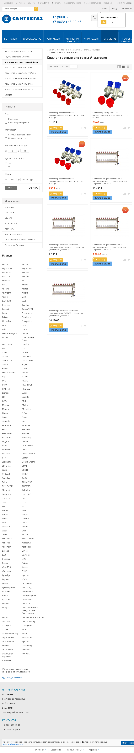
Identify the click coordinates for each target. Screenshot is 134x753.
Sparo (4, 469)
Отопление (110, 38)
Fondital (25, 344)
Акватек (6, 542)
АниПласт (6, 546)
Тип (7, 114)
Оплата (31, 3)
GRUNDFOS (27, 360)
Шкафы (8, 94)
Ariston (25, 288)
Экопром (26, 649)
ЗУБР (24, 570)
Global (5, 356)
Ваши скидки (8, 707)
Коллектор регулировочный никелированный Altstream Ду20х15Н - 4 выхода (66, 115)
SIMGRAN (6, 465)
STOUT (25, 473)
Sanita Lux (6, 461)
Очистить (33, 187)
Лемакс (5, 583)
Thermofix (6, 490)
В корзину (56, 127)
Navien (5, 413)
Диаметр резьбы (14, 158)
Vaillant (5, 510)
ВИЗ (24, 558)
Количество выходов (16, 145)
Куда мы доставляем (12, 677)
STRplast (6, 473)
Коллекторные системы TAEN (19, 83)
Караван (6, 579)
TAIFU (25, 477)
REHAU (5, 445)
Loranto (25, 396)
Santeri (25, 457)
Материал (10, 129)
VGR (4, 522)
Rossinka (6, 453)
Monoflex (26, 408)
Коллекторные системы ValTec (19, 89)
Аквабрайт (7, 538)
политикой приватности (13, 744)
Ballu (24, 296)
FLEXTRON (7, 344)
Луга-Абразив (8, 587)
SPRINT (25, 469)
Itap (4, 376)
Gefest (25, 352)
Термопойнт (8, 637)
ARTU (4, 284)
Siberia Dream (28, 461)
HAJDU (25, 364)
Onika (24, 417)
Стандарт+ (27, 625)
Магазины (8, 3)
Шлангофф (27, 645)
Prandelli (26, 429)
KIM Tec (6, 388)
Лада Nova (27, 583)
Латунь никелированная (18, 134)
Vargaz (25, 514)
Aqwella (25, 272)
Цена (8, 173)
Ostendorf (6, 421)
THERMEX (26, 485)
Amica (5, 264)
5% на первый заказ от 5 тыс (15, 712)
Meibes (25, 400)
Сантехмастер (28, 621)
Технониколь (8, 641)
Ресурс (5, 607)
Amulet (25, 264)
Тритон (25, 641)
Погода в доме (29, 595)
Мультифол (27, 591)
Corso (5, 312)
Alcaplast (6, 280)
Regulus (5, 441)
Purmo (5, 429)
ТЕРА (24, 633)
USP (24, 502)
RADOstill (6, 437)
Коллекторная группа (17, 122)
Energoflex (27, 321)
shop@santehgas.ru (11, 729)
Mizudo (5, 408)
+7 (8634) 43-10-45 (67, 21)
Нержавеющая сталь (16, 138)
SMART (25, 465)
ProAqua (26, 425)
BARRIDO (6, 300)
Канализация (91, 38)
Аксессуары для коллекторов (18, 51)
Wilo (24, 530)
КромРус (6, 575)
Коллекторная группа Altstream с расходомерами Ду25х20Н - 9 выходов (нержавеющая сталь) (66, 313)
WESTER (6, 526)
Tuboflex (26, 490)
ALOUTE (6, 276)
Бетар (25, 550)
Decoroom (27, 312)
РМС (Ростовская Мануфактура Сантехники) (30, 610)
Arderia (25, 284)
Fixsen (5, 337)
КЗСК (24, 579)
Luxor (24, 392)
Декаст (25, 566)
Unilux (5, 502)
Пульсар (6, 599)
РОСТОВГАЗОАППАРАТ (33, 617)
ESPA (24, 329)
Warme (25, 526)
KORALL (25, 653)
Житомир (6, 570)
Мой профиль (8, 703)
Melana (5, 404)
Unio (24, 498)
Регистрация (126, 8)
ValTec (5, 514)
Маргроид (26, 587)
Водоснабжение (32, 38)
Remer (25, 441)
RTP (4, 457)
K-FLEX (25, 376)
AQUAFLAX (7, 268)
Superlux (6, 477)
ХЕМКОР (6, 645)
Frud (24, 348)
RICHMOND (27, 445)
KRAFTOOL (27, 384)
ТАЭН (24, 629)
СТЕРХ (5, 629)
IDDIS (24, 368)
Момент (6, 591)
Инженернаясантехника (72, 39)
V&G (4, 506)
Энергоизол (7, 649)
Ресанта (26, 603)
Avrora (25, 292)
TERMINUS (27, 481)
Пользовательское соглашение (98, 3)
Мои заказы (7, 694)
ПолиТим (6, 660)
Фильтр (10, 106)
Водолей (6, 558)
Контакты (56, 3)
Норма (5, 595)
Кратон (25, 575)
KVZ (4, 380)
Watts (4, 530)
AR (23, 280)
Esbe (24, 325)
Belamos (6, 304)
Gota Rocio (27, 356)
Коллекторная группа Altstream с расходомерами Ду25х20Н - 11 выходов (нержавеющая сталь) (66, 247)
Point (24, 421)
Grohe (5, 364)
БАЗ (4, 554)
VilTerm (25, 518)
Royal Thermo (28, 453)
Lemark (5, 392)
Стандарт (6, 625)
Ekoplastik (26, 316)
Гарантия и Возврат (14, 244)
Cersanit (5, 308)
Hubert (5, 368)
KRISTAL (26, 388)
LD (3, 396)
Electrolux (6, 321)
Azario (5, 296)
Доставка (20, 3)
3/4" (8, 163)
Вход (114, 8)
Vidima (5, 518)
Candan (25, 304)
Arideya (5, 288)
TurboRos (6, 494)
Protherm (6, 425)
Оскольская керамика (7, 655)
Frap (4, 348)
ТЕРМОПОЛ (27, 637)
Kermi (4, 384)
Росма (5, 617)
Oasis (4, 417)
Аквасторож (28, 538)
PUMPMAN (7, 433)
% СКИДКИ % (43, 3)
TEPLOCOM (7, 485)
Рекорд (5, 603)
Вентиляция (11, 38)
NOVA (24, 413)
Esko (4, 329)
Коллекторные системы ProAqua (20, 72)
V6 (23, 506)
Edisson (5, 316)
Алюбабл (26, 542)
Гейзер (25, 562)
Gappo (5, 352)
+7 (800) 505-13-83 (67, 17)
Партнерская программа (13, 698)
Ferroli (25, 333)
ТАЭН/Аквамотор (10, 633)
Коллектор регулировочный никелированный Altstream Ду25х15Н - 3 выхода (66, 181)
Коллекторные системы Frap (18, 67)
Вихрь (5, 562)
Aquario (25, 276)
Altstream (6, 292)
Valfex (24, 510)
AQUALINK (27, 268)
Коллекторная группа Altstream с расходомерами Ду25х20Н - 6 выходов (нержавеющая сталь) (109, 247)
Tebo (4, 481)
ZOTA (4, 534)
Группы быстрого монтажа (17, 56)
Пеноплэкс (27, 599)
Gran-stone (7, 360)
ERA (4, 325)
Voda (24, 522)
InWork (25, 372)
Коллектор (12, 118)
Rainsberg (26, 437)
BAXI (24, 300)
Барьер (5, 550)
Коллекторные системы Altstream (22, 62)
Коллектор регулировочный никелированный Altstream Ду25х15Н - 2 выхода (110, 115)
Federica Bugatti (9, 333)
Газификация (53, 38)
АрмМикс (26, 546)
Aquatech (6, 272)
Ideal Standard (8, 372)
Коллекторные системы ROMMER (21, 78)
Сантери (6, 621)
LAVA (4, 400)
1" (7, 166)
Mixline (25, 404)
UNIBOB (6, 498)
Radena (25, 433)
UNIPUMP (26, 494)
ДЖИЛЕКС (6, 566)
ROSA (24, 449)
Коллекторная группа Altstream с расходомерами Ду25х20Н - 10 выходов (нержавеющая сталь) (110, 181)
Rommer (6, 449)
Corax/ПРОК (27, 308)
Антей (25, 534)
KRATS (25, 380)
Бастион (26, 554)
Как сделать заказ (72, 3)
